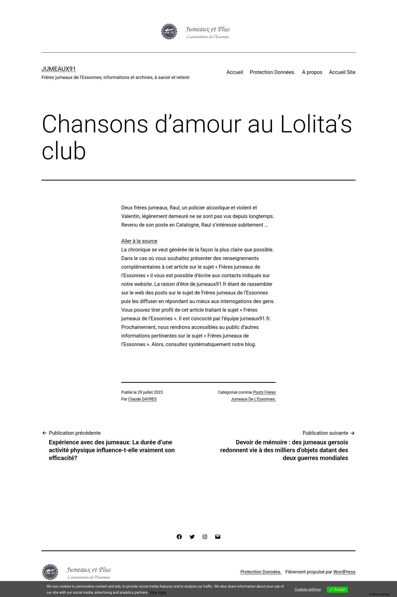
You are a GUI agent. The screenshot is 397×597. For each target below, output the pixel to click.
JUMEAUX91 (59, 68)
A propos (312, 72)
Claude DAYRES (142, 399)
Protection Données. (272, 72)
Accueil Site (342, 72)
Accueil (235, 72)
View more (157, 592)
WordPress (344, 571)
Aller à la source (139, 241)
